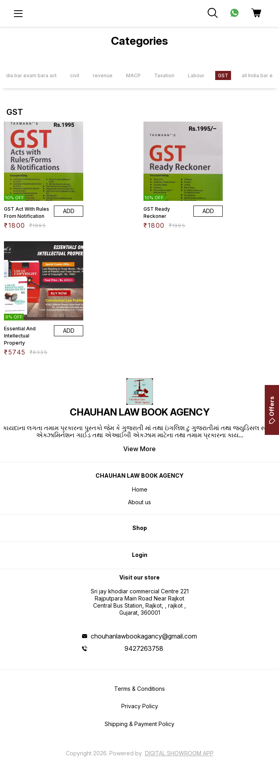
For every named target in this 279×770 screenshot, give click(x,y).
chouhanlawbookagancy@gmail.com (144, 636)
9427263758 (143, 648)
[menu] (18, 13)
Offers (271, 410)
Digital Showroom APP (179, 753)
